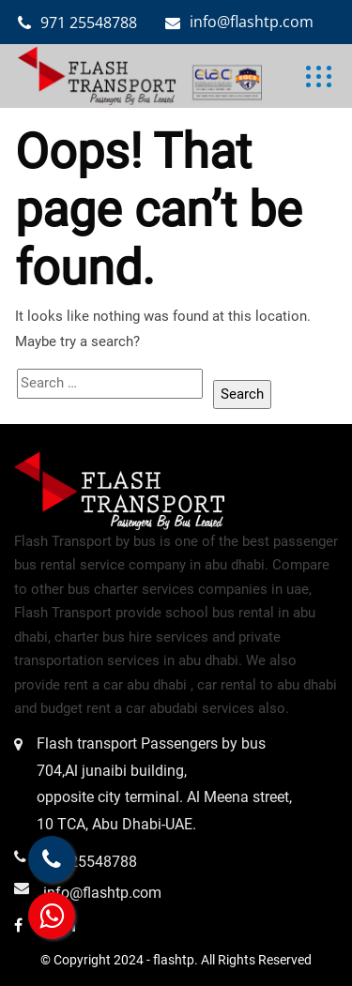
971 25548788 (88, 22)
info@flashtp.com (252, 21)
